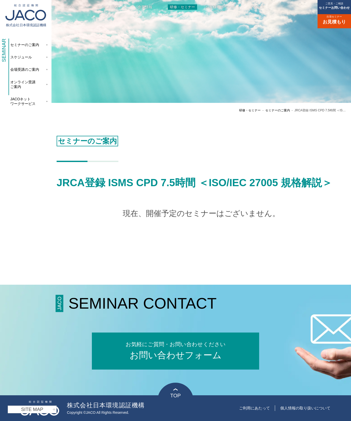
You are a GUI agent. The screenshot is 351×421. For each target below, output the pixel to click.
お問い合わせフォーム (175, 350)
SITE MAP (38, 409)
